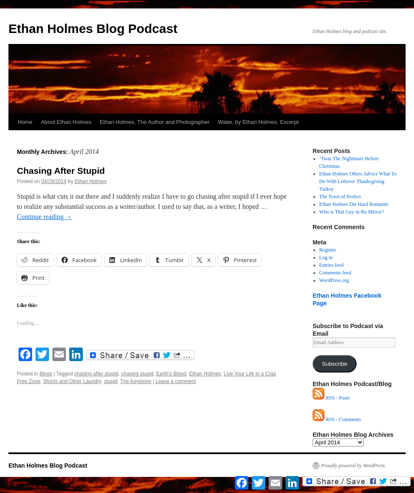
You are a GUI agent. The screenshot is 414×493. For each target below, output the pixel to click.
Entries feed (331, 265)
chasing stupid (137, 374)
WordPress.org (334, 280)
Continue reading (44, 216)
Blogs (45, 374)
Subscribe (334, 364)
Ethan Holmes (90, 181)
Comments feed (335, 273)
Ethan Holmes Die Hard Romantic (354, 204)
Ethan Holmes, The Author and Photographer (155, 122)
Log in (326, 257)
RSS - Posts (331, 398)
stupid (110, 381)
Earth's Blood (171, 374)
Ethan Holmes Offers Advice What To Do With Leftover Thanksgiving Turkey (358, 181)
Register (327, 250)
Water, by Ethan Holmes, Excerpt (258, 122)
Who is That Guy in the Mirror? (351, 212)
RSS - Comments (337, 419)
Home (25, 122)
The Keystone (135, 381)
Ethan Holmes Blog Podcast (92, 29)
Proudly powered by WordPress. (353, 465)
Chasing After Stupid (61, 170)
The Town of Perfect (340, 197)
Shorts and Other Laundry (72, 381)
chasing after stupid (96, 374)
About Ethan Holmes (66, 122)
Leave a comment (175, 381)
